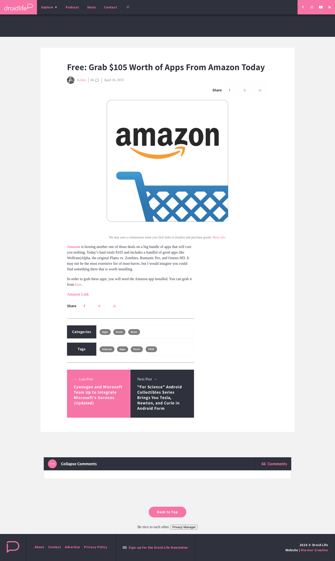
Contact (110, 7)
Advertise (72, 547)
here (78, 284)
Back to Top (167, 511)
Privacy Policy (95, 547)
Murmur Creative (314, 550)
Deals (91, 7)
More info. (219, 237)
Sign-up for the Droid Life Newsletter (155, 547)
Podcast (72, 7)
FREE (151, 349)
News (134, 332)
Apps (105, 332)
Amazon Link (78, 294)
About (39, 547)
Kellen (76, 80)
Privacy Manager (184, 527)
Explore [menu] (47, 7)
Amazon (107, 349)
